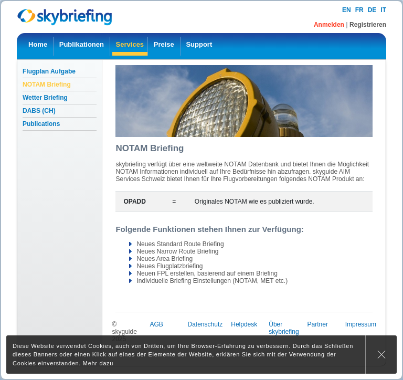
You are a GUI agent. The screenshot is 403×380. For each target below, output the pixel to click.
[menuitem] (38, 46)
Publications (41, 124)
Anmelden (330, 24)
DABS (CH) (39, 110)
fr (359, 10)
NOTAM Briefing (47, 84)
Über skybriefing (284, 328)
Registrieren (367, 24)
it (383, 10)
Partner (317, 324)
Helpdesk (244, 324)
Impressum (360, 324)
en (346, 10)
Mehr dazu (98, 363)
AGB (156, 324)
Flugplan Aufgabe (49, 71)
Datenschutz (205, 324)
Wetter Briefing (45, 97)
